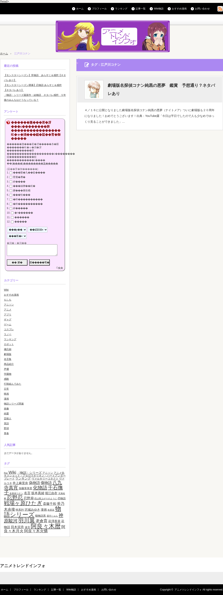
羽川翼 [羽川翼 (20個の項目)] (26, 520)
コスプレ (9, 329)
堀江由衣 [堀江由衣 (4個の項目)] (51, 493)
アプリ (7, 314)
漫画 (6, 398)
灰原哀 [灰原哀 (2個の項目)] (50, 510)
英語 (6, 423)
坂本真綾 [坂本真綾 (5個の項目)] (37, 493)
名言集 (7, 359)
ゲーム (7, 324)
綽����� (20, 208)
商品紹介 (9, 364)
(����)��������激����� (35, 163)
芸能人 (7, 418)
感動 (6, 378)
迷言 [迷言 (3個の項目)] (27, 527)
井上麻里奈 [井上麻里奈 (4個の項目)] (20, 483)
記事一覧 (141, 8)
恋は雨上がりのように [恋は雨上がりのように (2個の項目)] (45, 498)
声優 (6, 369)
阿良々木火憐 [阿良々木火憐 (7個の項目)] (36, 531)
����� (20, 221)
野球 (6, 428)
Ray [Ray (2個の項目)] (6, 473)
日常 (6, 388)
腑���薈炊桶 (21, 190)
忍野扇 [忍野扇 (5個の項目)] (29, 498)
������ (21, 217)
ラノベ (7, 334)
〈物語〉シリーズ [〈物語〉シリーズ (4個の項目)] (29, 472)
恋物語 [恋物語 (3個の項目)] (62, 498)
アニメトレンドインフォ (22, 565)
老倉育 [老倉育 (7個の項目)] (41, 521)
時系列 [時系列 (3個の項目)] (20, 509)
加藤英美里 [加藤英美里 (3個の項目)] (25, 488)
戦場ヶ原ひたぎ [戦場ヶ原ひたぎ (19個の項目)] (23, 503)
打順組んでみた (12, 383)
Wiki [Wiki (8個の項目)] (12, 472)
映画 (6, 393)
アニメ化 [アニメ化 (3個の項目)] (59, 472)
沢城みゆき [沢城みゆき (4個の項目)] (32, 509)
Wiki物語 (159, 8)
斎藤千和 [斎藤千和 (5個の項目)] (49, 504)
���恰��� (21, 195)
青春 (6, 433)
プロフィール (99, 8)
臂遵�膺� (19, 177)
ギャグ (7, 319)
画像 (6, 408)
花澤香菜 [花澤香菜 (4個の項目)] (54, 521)
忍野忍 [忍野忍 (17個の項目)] (15, 497)
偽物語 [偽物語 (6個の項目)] (34, 483)
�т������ (23, 212)
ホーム (80, 8)
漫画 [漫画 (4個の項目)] (44, 509)
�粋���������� (28, 199)
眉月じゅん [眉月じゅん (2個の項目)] (52, 516)
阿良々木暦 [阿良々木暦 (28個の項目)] (46, 526)
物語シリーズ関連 (14, 403)
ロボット (9, 344)
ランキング (121, 8)
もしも (7, 299)
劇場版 (7, 354)
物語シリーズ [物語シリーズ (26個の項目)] (32, 511)
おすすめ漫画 (179, 8)
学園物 (7, 374)
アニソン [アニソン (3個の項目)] (47, 472)
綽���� (19, 181)
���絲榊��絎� (24, 186)
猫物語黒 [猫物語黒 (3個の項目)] (40, 515)
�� (60, 267)
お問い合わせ (202, 8)
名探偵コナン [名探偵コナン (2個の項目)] (16, 493)
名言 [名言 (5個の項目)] (27, 493)
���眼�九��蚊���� (29, 172)
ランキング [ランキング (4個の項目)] (23, 478)
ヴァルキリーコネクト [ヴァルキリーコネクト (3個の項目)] (45, 478)
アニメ (7, 309)
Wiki (6, 289)
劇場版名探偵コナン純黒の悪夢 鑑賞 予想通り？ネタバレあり (161, 89)
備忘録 (7, 349)
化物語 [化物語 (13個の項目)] (40, 487)
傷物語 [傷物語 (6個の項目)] (46, 483)
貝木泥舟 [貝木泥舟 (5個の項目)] (17, 527)
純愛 (6, 413)
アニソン (9, 304)
